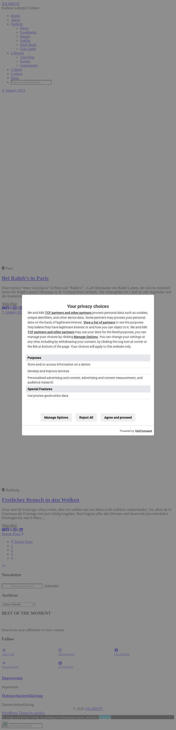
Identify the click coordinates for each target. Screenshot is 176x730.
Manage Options (86, 337)
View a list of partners (99, 322)
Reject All (86, 417)
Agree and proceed (118, 417)
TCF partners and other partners (68, 313)
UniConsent (143, 431)
